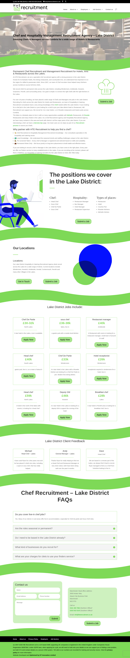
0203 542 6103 (33, 1)
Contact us (109, 9)
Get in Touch (24, 281)
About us (73, 9)
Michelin (70, 115)
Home (65, 9)
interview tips (38, 123)
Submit (55, 618)
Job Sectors (97, 9)
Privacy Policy (33, 639)
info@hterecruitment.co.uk (83, 615)
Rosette (86, 115)
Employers (84, 9)
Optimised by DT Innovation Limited (43, 655)
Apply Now (28, 339)
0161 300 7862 (18, 1)
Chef (56, 105)
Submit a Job (106, 101)
